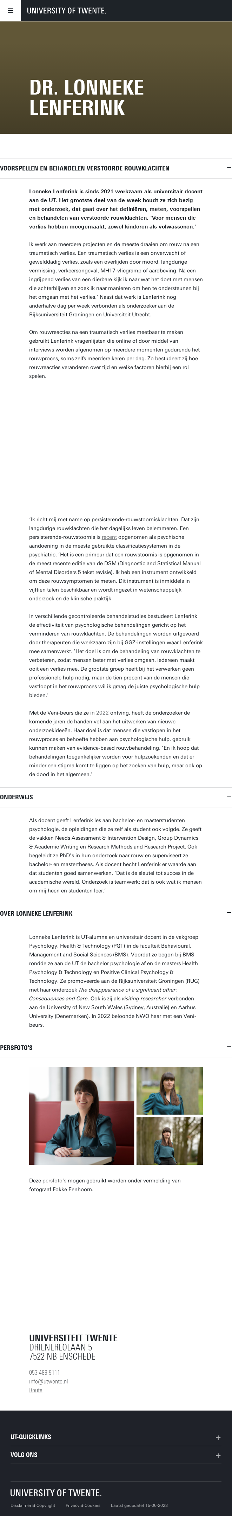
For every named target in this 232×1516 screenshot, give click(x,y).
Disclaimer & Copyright (33, 1505)
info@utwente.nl (48, 1381)
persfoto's (54, 1181)
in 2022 (99, 713)
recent (109, 537)
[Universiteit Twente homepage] (56, 1492)
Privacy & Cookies (83, 1505)
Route (35, 1390)
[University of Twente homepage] (66, 10)
